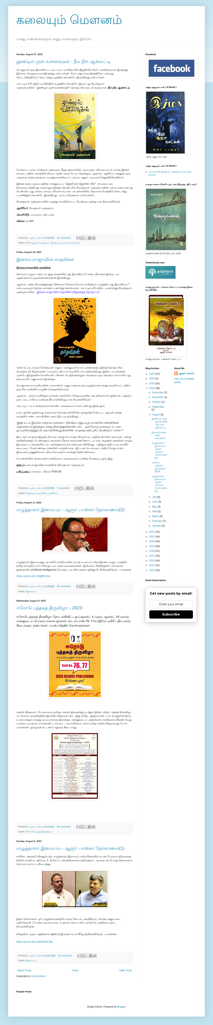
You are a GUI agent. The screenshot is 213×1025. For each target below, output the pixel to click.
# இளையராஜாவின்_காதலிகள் (41, 493)
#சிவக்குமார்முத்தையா (37, 242)
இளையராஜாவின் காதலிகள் (45, 259)
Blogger (121, 1006)
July (154, 497)
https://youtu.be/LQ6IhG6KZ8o (34, 941)
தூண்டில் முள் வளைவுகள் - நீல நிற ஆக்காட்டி (63, 61)
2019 (152, 546)
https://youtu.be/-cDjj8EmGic (33, 576)
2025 (152, 378)
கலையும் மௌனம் (69, 20)
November (158, 397)
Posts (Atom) (38, 976)
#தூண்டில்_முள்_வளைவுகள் (65, 242)
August (156, 414)
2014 (152, 570)
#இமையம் (31, 591)
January (157, 525)
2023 (152, 388)
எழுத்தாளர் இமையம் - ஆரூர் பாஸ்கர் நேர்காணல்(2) (70, 509)
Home (75, 970)
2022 (152, 531)
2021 (152, 536)
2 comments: (63, 488)
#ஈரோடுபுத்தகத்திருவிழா (39, 831)
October (157, 401)
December (158, 392)
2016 (152, 560)
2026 (152, 373)
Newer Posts (24, 970)
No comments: (64, 238)
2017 (152, 555)
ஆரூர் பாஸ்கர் (186, 373)
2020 (152, 541)
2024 (152, 383)
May (154, 506)
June (155, 501)
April (155, 511)
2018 (152, 550)
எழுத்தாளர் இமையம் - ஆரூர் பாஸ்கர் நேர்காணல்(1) (70, 848)
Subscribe (171, 614)
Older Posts (125, 970)
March (156, 516)
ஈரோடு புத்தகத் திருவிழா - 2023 (49, 607)
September (158, 406)
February (157, 521)
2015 (152, 565)
